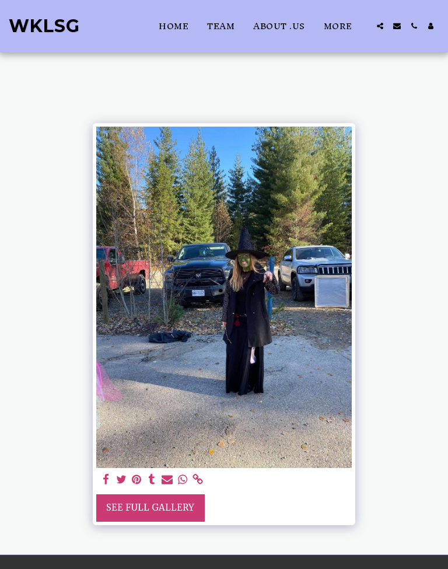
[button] (380, 26)
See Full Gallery (150, 507)
